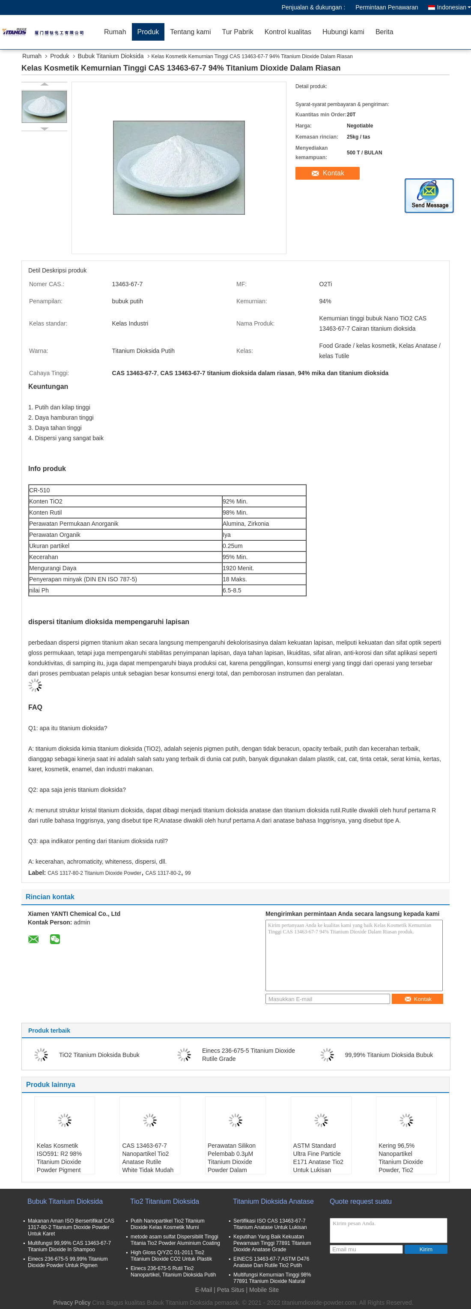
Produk (148, 32)
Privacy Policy (71, 1302)
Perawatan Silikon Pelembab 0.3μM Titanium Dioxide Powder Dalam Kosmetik (232, 1162)
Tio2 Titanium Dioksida (164, 1201)
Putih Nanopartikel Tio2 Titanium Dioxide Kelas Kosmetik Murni (168, 1224)
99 (188, 873)
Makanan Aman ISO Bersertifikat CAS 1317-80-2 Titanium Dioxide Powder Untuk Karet (71, 1227)
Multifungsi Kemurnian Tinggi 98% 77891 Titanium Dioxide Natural (272, 1278)
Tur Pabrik (237, 32)
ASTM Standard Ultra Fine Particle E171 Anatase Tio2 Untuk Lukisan (318, 1157)
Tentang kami (190, 32)
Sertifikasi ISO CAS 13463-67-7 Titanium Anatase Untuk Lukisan (270, 1224)
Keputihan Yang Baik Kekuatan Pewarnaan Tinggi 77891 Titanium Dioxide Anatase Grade (272, 1243)
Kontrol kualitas (288, 32)
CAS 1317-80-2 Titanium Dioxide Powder (94, 873)
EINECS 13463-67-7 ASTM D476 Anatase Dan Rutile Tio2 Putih (271, 1262)
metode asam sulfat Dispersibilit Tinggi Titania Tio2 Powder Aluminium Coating (175, 1240)
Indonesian (454, 7)
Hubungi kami (343, 32)
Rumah (115, 32)
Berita (384, 32)
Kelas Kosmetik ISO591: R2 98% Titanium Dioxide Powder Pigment (59, 1157)
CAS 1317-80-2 (163, 873)
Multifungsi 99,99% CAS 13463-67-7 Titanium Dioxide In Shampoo (69, 1246)
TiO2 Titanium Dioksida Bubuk (99, 1054)
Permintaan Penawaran (386, 7)
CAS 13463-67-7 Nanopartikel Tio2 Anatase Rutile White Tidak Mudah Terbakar (147, 1162)
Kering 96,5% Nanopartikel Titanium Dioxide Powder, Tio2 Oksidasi (401, 1162)
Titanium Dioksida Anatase (273, 1201)
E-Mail (203, 1289)
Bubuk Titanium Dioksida (111, 56)
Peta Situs (230, 1289)
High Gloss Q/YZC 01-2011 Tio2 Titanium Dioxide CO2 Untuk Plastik (171, 1256)
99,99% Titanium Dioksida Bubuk (389, 1054)
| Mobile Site (262, 1289)
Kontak (333, 173)
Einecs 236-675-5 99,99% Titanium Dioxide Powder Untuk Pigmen (68, 1262)
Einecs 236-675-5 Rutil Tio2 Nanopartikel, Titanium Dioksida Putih (173, 1271)
